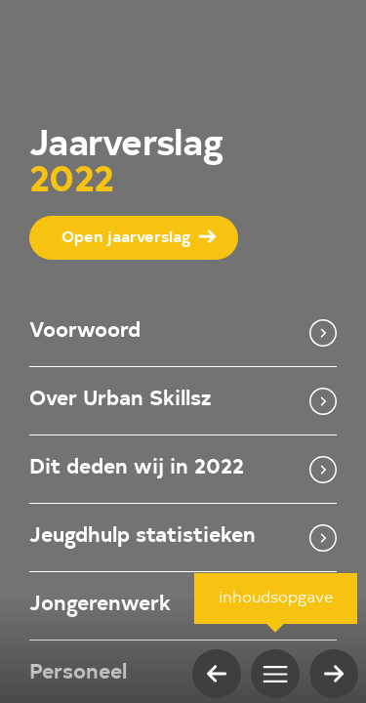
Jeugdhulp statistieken (183, 538)
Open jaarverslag (125, 238)
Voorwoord (183, 333)
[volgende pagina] (333, 673)
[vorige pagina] (216, 673)
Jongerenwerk (183, 606)
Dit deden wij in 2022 (183, 469)
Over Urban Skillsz (183, 401)
